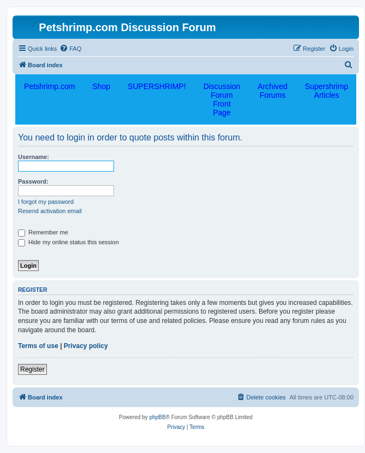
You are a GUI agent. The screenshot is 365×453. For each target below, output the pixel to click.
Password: (33, 181)
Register (32, 369)
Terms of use (38, 346)
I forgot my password (46, 201)
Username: (33, 157)
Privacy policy (86, 346)
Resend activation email (50, 211)
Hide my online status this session (68, 242)
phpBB (157, 417)
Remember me (43, 232)
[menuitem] (70, 48)
